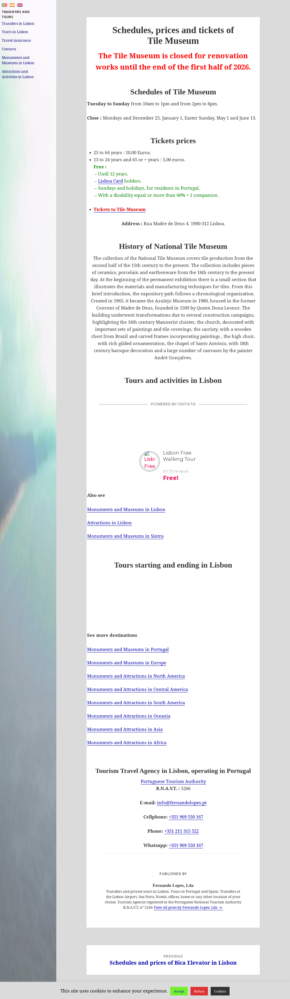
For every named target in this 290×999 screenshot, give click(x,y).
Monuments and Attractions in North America (136, 676)
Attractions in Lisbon (109, 523)
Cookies (220, 991)
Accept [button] (179, 991)
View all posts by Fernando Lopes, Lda (186, 907)
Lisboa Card (110, 181)
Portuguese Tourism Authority (173, 781)
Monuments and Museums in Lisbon (18, 60)
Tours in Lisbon (15, 31)
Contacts (9, 48)
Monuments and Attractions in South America (136, 702)
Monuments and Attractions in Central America (137, 689)
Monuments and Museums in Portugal (128, 649)
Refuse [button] (199, 991)
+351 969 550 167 (186, 817)
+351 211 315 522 (181, 831)
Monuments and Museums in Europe (126, 663)
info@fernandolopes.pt (181, 802)
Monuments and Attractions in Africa (126, 742)
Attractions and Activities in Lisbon (18, 74)
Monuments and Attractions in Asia (125, 729)
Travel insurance (16, 40)
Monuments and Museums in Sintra (125, 536)
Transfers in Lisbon (18, 23)
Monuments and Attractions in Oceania (128, 716)
